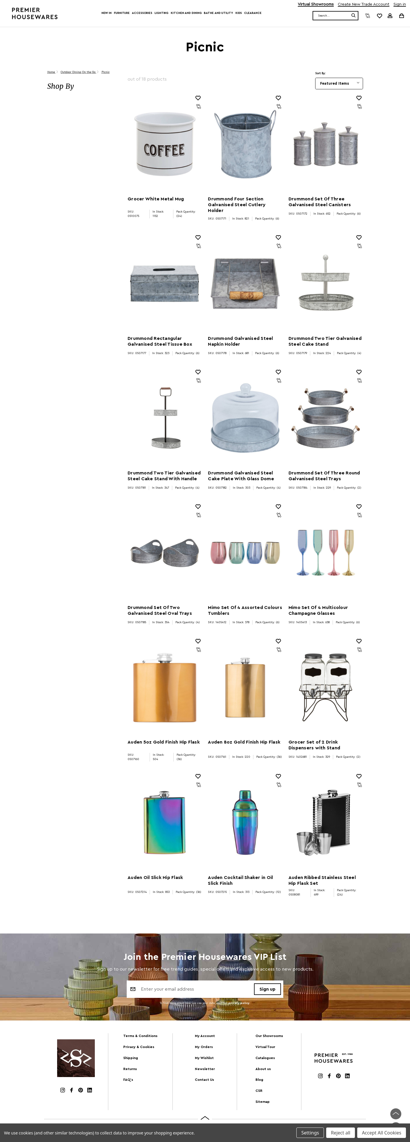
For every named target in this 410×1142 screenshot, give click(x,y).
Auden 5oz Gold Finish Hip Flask (164, 742)
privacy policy (239, 1003)
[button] (81, 86)
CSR (258, 1090)
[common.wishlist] (379, 15)
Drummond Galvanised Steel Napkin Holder (240, 341)
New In (106, 13)
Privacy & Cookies (138, 1047)
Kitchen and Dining (186, 13)
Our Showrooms (269, 1036)
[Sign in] (390, 15)
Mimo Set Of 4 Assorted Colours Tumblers (245, 610)
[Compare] (367, 15)
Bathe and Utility (218, 13)
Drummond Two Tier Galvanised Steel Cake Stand (325, 341)
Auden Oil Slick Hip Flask (155, 877)
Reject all (340, 1133)
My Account (205, 1036)
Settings (310, 1133)
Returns (130, 1069)
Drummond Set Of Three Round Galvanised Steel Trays (324, 476)
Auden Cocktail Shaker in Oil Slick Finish (240, 880)
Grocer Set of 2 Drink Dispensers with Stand (314, 745)
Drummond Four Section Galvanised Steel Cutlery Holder (237, 205)
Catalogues (265, 1058)
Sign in (399, 4)
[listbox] (339, 83)
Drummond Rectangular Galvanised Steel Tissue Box (160, 341)
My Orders (204, 1047)
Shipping (130, 1058)
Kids (238, 13)
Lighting (161, 13)
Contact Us (204, 1079)
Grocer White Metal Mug (156, 199)
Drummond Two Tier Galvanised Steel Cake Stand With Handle (164, 476)
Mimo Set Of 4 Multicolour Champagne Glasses (318, 610)
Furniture (122, 13)
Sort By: (320, 73)
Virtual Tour (265, 1047)
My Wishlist (204, 1058)
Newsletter (205, 1069)
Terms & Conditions (140, 1036)
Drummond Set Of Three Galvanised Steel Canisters (320, 202)
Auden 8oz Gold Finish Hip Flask (244, 742)
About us (263, 1069)
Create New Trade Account (363, 4)
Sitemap (262, 1101)
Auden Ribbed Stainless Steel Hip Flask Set (322, 880)
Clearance (252, 13)
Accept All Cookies (381, 1133)
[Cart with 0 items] (401, 15)
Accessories (142, 13)
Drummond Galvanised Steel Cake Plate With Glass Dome (241, 476)
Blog (259, 1079)
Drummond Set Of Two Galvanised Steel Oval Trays (160, 610)
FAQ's (128, 1079)
